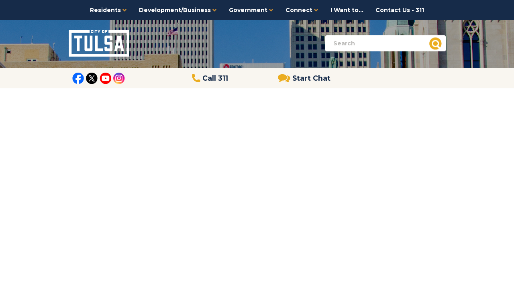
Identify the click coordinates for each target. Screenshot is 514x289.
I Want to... (346, 10)
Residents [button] (108, 10)
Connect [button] (302, 10)
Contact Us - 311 (399, 10)
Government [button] (251, 10)
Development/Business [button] (178, 10)
